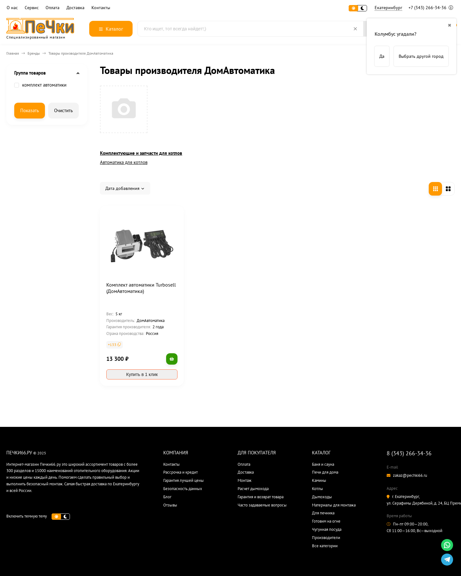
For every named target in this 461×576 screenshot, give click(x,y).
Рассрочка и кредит (180, 472)
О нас (12, 7)
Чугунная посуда (326, 529)
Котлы (317, 488)
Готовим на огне (326, 521)
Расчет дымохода (253, 488)
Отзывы (170, 505)
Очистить (63, 110)
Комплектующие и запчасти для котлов (141, 153)
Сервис (32, 7)
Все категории (325, 546)
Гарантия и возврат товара (260, 497)
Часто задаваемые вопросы (262, 505)
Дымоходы (322, 497)
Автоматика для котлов (123, 162)
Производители (326, 537)
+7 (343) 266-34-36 (430, 7)
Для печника (323, 513)
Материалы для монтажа (334, 505)
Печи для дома (325, 472)
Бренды (34, 53)
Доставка (75, 7)
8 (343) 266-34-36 (409, 453)
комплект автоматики (40, 85)
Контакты (100, 7)
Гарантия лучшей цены (183, 480)
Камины (319, 480)
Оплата (52, 7)
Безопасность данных (182, 488)
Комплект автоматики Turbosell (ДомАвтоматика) (141, 288)
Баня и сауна (323, 464)
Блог (167, 497)
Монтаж (245, 480)
